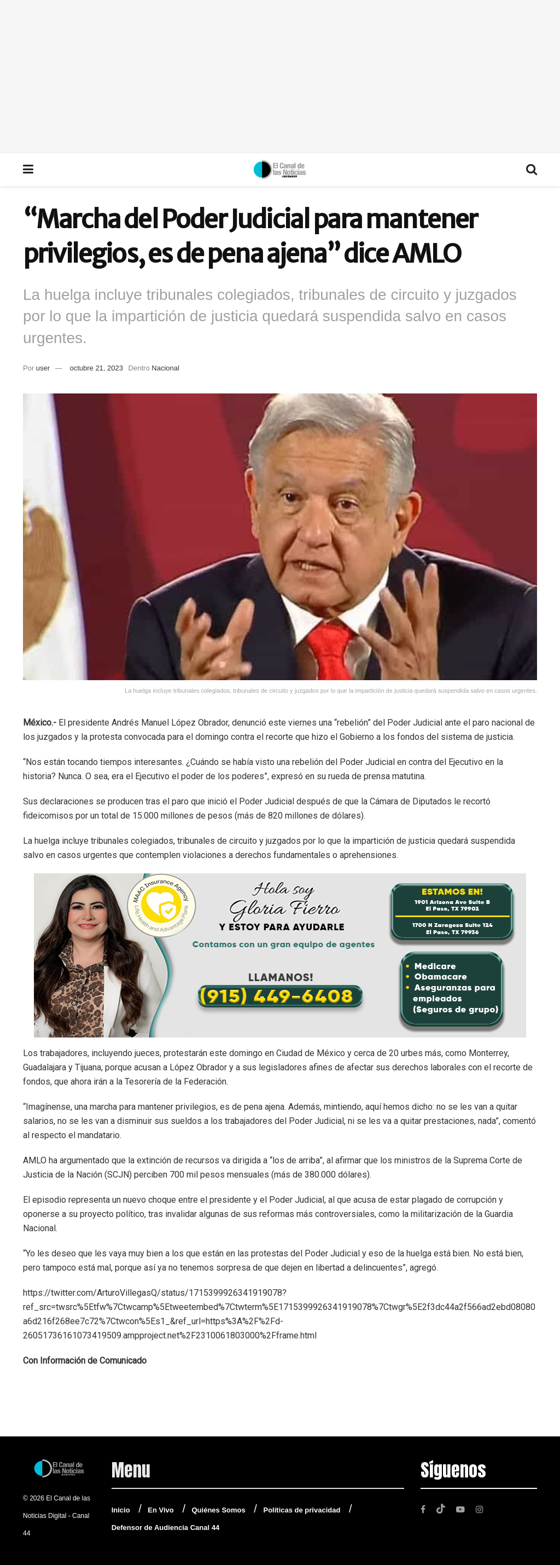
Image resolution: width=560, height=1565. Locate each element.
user (43, 368)
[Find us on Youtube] (461, 1509)
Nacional (165, 368)
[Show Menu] (28, 169)
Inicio (121, 1510)
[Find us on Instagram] (481, 1509)
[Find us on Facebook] (423, 1509)
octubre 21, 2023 (96, 368)
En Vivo (160, 1510)
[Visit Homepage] (280, 170)
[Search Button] (531, 169)
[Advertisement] (280, 76)
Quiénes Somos (219, 1510)
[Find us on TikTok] (441, 1508)
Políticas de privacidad (301, 1510)
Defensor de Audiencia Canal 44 (165, 1527)
